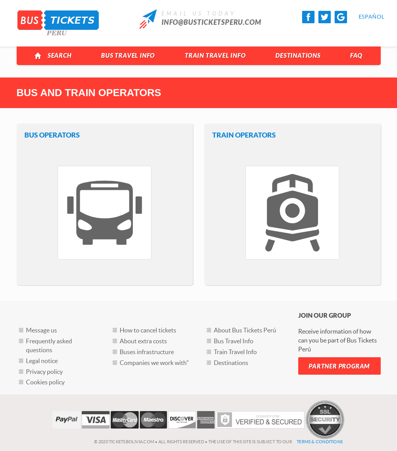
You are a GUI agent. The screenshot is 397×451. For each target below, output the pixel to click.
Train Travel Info (215, 55)
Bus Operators (52, 135)
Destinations (298, 55)
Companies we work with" (154, 362)
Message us (41, 330)
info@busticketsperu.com (211, 22)
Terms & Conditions (320, 441)
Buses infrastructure (147, 351)
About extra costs (143, 340)
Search (52, 56)
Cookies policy (45, 382)
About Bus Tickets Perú (245, 330)
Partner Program (339, 366)
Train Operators (244, 135)
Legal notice (42, 360)
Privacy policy (44, 371)
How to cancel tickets (148, 330)
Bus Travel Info (128, 55)
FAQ (356, 55)
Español (365, 17)
